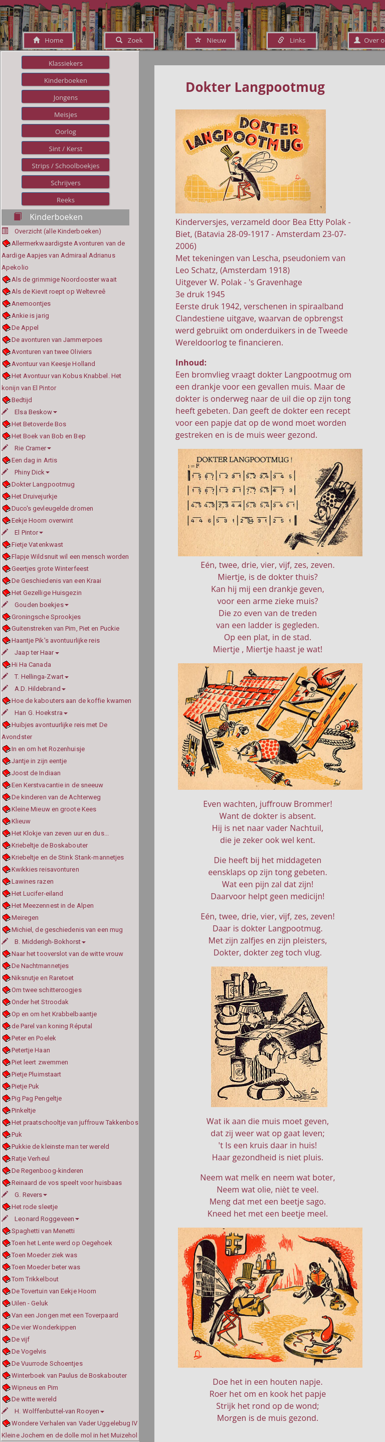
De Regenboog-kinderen (48, 1170)
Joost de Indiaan (36, 773)
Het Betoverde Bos (39, 424)
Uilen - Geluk (30, 1303)
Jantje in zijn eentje (39, 761)
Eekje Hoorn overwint (43, 520)
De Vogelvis (29, 1351)
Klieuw (21, 821)
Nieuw (210, 40)
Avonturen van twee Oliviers (52, 351)
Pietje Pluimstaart (37, 1074)
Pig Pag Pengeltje (37, 1098)
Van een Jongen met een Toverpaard (65, 1315)
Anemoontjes (31, 303)
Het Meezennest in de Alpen (53, 905)
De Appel (25, 327)
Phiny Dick (26, 472)
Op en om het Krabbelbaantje (54, 1014)
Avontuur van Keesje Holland (54, 364)
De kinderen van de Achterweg (56, 797)
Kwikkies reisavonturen (45, 869)
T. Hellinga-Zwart (35, 676)
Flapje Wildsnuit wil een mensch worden (70, 556)
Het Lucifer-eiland (38, 893)
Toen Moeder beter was (46, 1267)
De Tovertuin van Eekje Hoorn (54, 1291)
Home (48, 40)
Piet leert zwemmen (40, 1062)
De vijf (21, 1339)
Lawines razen (33, 881)
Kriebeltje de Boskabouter (50, 845)
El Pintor (22, 532)
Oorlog (65, 131)
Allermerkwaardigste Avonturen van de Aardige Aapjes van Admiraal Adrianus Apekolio (63, 255)
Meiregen (25, 917)
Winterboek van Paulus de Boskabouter (69, 1375)
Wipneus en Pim (35, 1387)
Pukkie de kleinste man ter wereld (60, 1146)
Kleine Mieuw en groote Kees (54, 809)
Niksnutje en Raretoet (43, 978)
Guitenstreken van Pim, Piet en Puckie (66, 628)
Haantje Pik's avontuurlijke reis (56, 640)
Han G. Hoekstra (35, 712)
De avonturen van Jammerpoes (57, 339)
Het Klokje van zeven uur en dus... (60, 833)
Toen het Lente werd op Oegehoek (62, 1243)
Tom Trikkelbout (35, 1279)
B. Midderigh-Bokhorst (44, 941)
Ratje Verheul (31, 1158)
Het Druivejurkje (35, 496)
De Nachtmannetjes (40, 966)
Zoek (129, 40)
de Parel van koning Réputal (52, 1026)
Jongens (66, 97)
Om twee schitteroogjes (47, 990)
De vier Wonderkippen (44, 1327)
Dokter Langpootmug (43, 484)
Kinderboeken (65, 80)
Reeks (66, 199)
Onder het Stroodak (40, 1002)
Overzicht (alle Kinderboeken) (58, 231)
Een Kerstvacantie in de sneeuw (58, 785)
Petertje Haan (31, 1050)
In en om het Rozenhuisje (48, 749)
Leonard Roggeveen (40, 1219)
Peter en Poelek (34, 1038)
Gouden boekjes (35, 605)
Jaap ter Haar (30, 652)
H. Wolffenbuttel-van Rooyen (53, 1411)
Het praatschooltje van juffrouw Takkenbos (75, 1122)
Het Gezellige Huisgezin (47, 592)
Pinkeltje (24, 1110)
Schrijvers (66, 182)
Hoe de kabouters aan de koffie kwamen (72, 700)
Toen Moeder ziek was (45, 1255)
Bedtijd (22, 400)
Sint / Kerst (65, 148)
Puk (17, 1134)
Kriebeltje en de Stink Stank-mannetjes (68, 857)
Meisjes (65, 114)
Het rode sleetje (35, 1207)
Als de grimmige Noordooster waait (64, 279)
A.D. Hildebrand (34, 688)
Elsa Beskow (29, 412)
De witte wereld (34, 1399)
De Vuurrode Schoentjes (47, 1363)
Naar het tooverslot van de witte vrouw (68, 953)
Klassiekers (66, 63)
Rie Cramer (26, 448)
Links (291, 40)
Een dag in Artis (35, 460)
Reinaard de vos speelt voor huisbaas (67, 1182)
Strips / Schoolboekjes (65, 165)
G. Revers (24, 1194)
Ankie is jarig (30, 315)
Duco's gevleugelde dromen (53, 508)
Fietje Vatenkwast (38, 544)
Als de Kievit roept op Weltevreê (58, 291)
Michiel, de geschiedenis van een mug (67, 929)
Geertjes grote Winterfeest (50, 568)
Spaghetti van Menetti (43, 1231)
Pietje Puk (26, 1086)
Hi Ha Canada (31, 664)
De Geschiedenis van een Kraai (57, 580)
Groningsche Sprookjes (46, 617)
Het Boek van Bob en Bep (49, 436)
